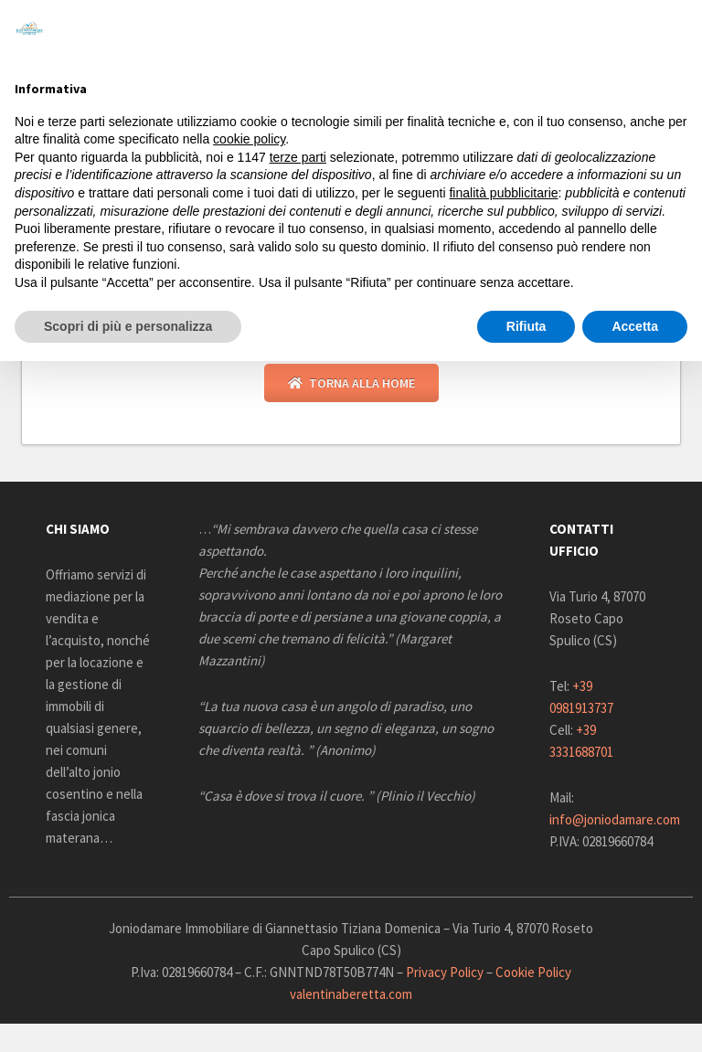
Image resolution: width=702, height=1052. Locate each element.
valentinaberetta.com (351, 994)
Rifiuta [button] (526, 326)
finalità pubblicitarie (503, 193)
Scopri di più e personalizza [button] (128, 326)
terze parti (298, 157)
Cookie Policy (533, 972)
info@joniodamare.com (614, 819)
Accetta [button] (635, 326)
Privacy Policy (445, 972)
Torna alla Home (351, 383)
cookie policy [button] (249, 139)
